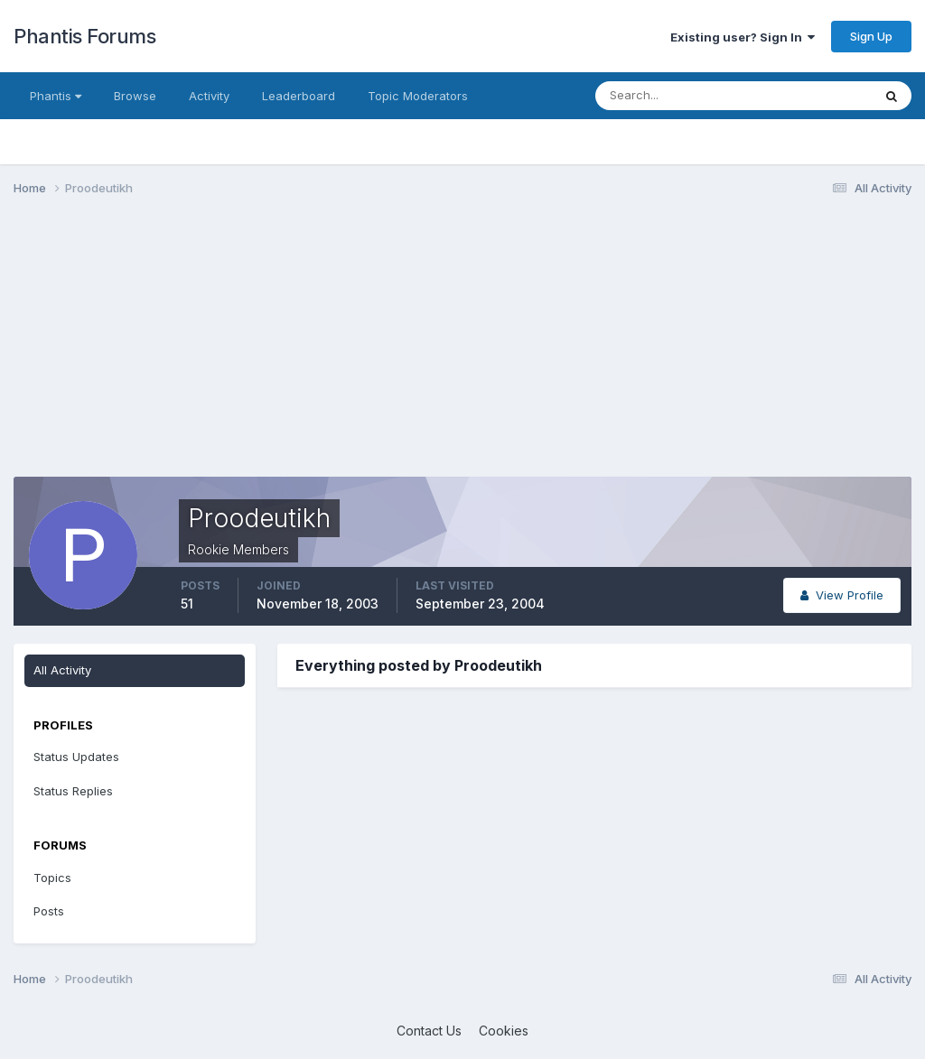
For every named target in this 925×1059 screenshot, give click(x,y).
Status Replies (73, 791)
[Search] (674, 95)
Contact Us (429, 1030)
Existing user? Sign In (742, 37)
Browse (135, 95)
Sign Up (871, 36)
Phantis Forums (84, 36)
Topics (52, 877)
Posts (48, 911)
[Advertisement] (225, 350)
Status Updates (76, 756)
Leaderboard (298, 95)
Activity (209, 95)
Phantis (55, 95)
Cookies (503, 1030)
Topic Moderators (418, 95)
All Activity (62, 670)
